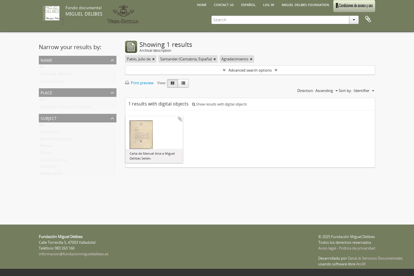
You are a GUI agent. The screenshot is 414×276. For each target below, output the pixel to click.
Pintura (46, 147)
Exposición (49, 133)
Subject (49, 118)
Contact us (224, 4)
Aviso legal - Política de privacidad (346, 248)
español (248, 4)
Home (201, 4)
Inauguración (51, 174)
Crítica (45, 153)
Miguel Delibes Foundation (305, 4)
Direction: (305, 90)
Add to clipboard (180, 119)
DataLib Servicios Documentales (375, 258)
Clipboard (368, 19)
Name (46, 60)
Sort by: (345, 90)
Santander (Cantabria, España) (66, 107)
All (42, 68)
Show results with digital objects (219, 104)
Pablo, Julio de (52, 82)
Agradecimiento (53, 160)
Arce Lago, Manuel (55, 75)
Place (46, 92)
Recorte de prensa (55, 140)
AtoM (361, 264)
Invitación (48, 167)
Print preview (139, 82)
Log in (268, 4)
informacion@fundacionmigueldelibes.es (73, 253)
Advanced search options (250, 70)
